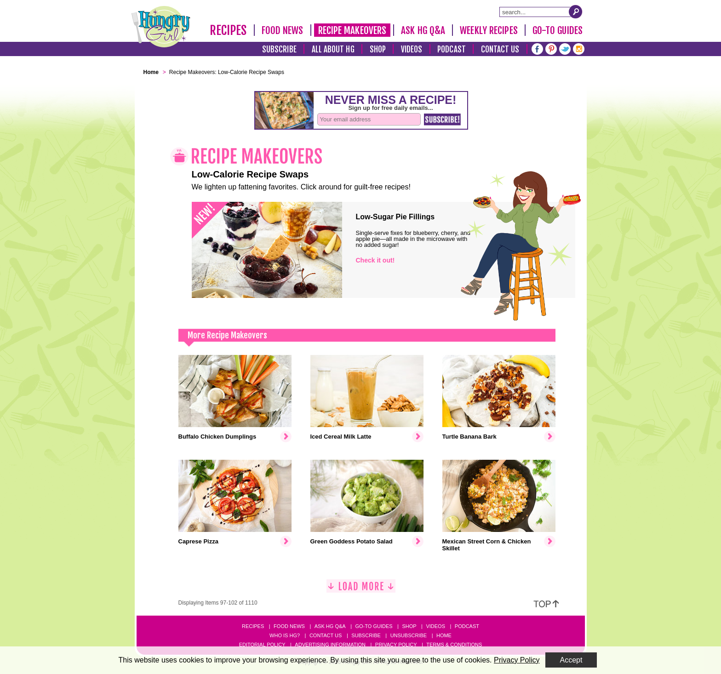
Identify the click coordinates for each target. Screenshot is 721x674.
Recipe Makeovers (352, 30)
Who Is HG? (284, 635)
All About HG (333, 49)
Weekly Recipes (488, 30)
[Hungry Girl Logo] (161, 26)
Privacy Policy (396, 644)
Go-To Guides (557, 30)
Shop (378, 49)
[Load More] (360, 589)
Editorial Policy (262, 644)
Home (444, 635)
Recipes (228, 30)
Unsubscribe (408, 635)
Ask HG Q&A (423, 30)
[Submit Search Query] (576, 11)
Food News (282, 30)
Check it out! (375, 260)
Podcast (451, 49)
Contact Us (500, 49)
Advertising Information (330, 644)
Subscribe (279, 49)
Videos (412, 49)
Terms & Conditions (454, 644)
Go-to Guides (373, 626)
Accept (571, 660)
